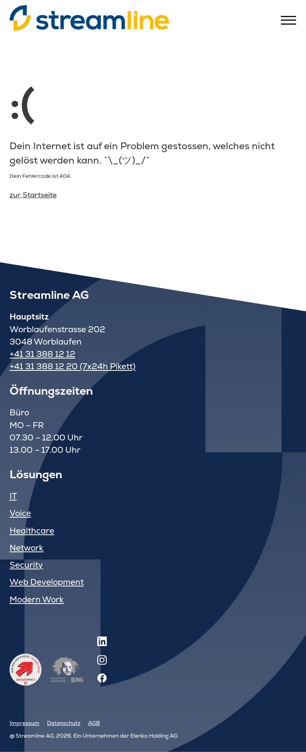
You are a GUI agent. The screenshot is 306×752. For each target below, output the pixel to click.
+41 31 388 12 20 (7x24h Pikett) (72, 366)
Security (26, 564)
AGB (94, 723)
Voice (20, 513)
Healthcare (32, 530)
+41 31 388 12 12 (42, 354)
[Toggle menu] (288, 20)
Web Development (47, 582)
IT (13, 496)
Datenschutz (63, 723)
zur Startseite (33, 194)
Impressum (24, 723)
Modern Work (37, 599)
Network (26, 547)
